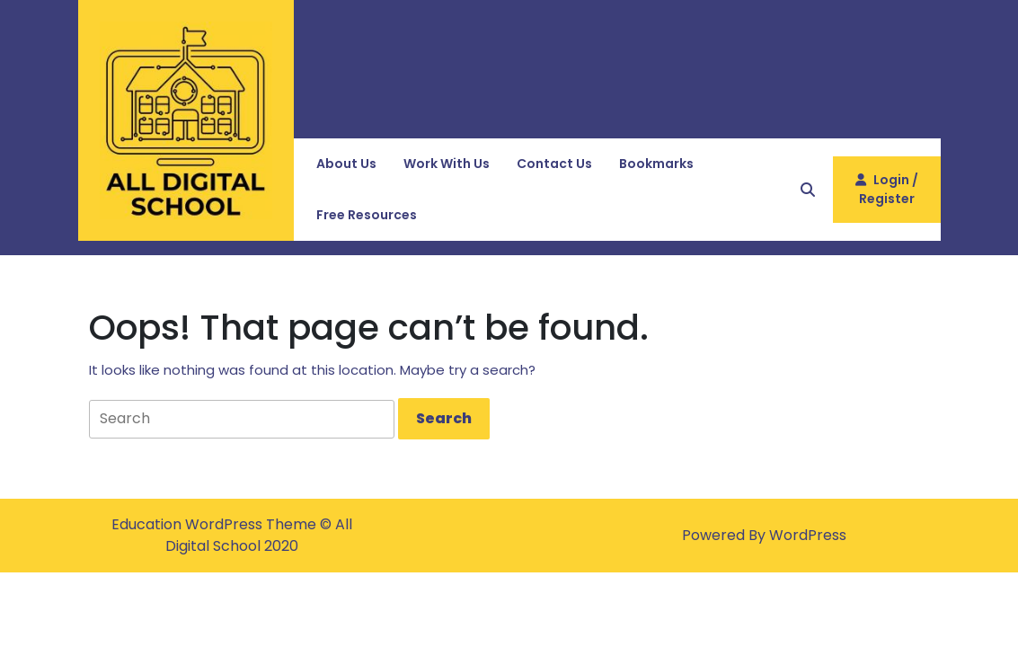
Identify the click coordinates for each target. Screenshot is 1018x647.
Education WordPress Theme (215, 524)
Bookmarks (656, 164)
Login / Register (886, 196)
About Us (346, 164)
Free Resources (366, 215)
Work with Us (446, 164)
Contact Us (554, 164)
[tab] (444, 418)
